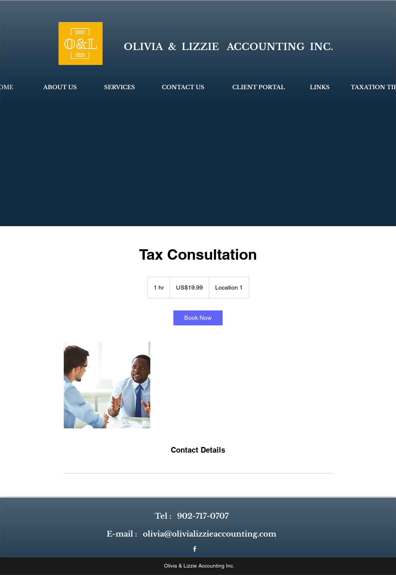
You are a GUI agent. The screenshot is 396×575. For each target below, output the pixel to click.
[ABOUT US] (60, 87)
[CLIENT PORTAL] (258, 87)
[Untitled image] (107, 385)
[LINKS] (319, 87)
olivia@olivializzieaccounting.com (209, 533)
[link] (198, 317)
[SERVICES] (120, 87)
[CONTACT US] (183, 87)
